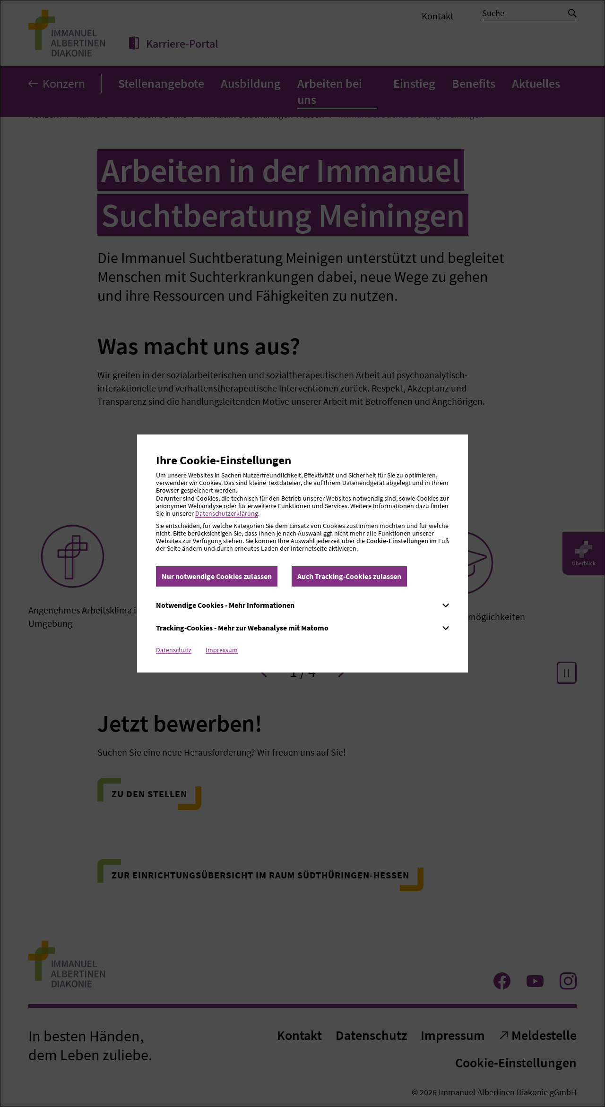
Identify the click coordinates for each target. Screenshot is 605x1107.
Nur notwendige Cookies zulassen (217, 576)
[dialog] (302, 553)
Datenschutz (173, 650)
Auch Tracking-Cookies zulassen (349, 576)
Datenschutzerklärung (226, 513)
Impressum (222, 650)
